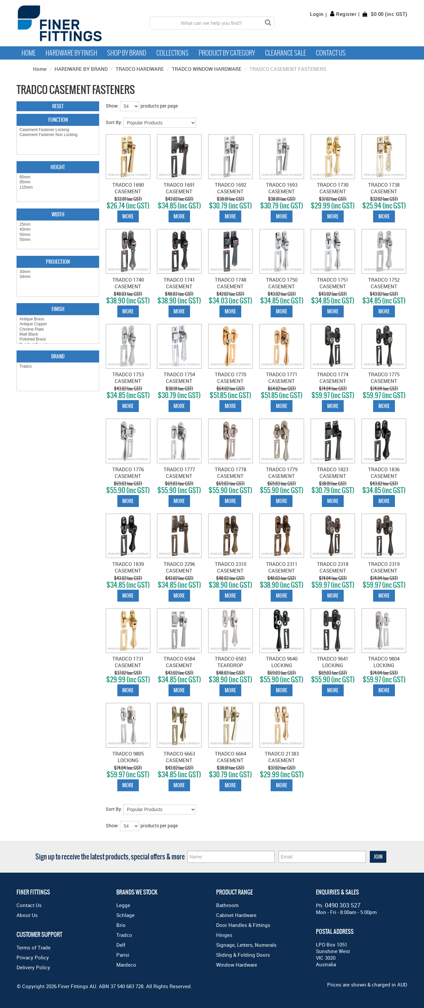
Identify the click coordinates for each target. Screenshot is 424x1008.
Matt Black (58, 334)
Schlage (125, 915)
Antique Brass (58, 319)
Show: (112, 106)
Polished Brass (58, 339)
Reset (58, 106)
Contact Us (331, 53)
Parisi (122, 954)
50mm (58, 234)
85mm (58, 177)
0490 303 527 (343, 905)
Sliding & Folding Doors (243, 954)
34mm (58, 276)
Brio (121, 925)
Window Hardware (236, 964)
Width (58, 214)
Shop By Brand (126, 53)
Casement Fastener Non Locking (58, 134)
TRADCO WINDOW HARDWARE (207, 69)
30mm (58, 271)
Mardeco (126, 964)
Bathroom (227, 905)
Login (317, 14)
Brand (57, 356)
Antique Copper (58, 324)
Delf (120, 944)
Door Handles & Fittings (243, 925)
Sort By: (114, 122)
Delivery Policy (33, 967)
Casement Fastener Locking (58, 129)
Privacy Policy (33, 957)
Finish (58, 309)
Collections (172, 53)
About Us (27, 915)
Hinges (224, 935)
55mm (58, 239)
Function (58, 119)
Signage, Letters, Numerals (246, 944)
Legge (123, 905)
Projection (58, 261)
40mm (58, 229)
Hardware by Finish (71, 53)
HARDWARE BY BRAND (81, 69)
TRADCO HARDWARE (140, 69)
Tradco (58, 366)
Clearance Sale (285, 53)
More (128, 216)
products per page (159, 106)
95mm (58, 182)
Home (28, 53)
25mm (58, 224)
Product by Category (227, 53)
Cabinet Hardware (236, 915)
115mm (58, 187)
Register (346, 14)
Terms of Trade (34, 947)
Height (58, 167)
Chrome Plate (58, 329)
